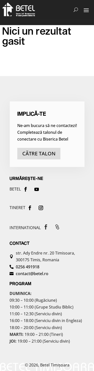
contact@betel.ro (32, 273)
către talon (38, 153)
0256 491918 (27, 267)
